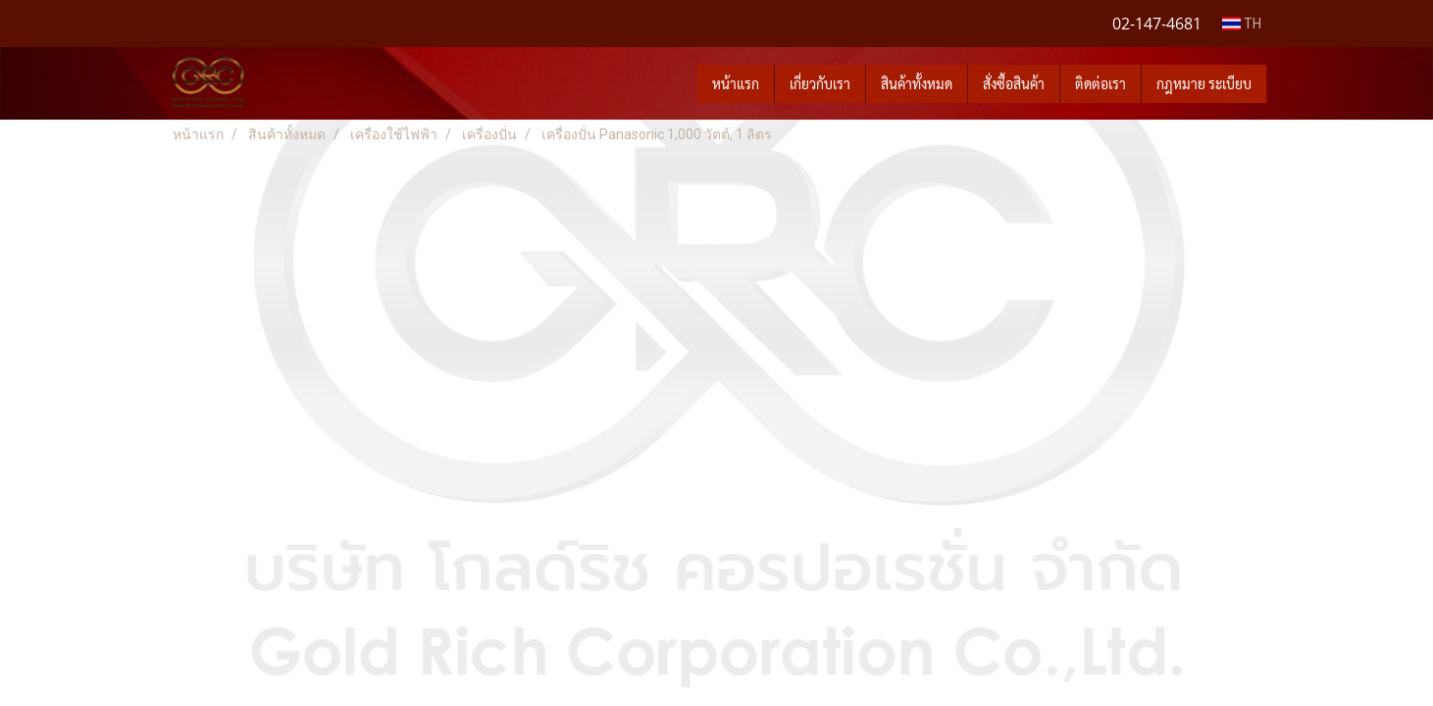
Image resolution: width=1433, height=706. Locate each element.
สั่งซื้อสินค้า (1014, 83)
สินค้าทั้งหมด (916, 83)
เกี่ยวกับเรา (820, 83)
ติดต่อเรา (1100, 83)
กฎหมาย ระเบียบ (1204, 83)
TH (1241, 23)
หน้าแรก (735, 83)
